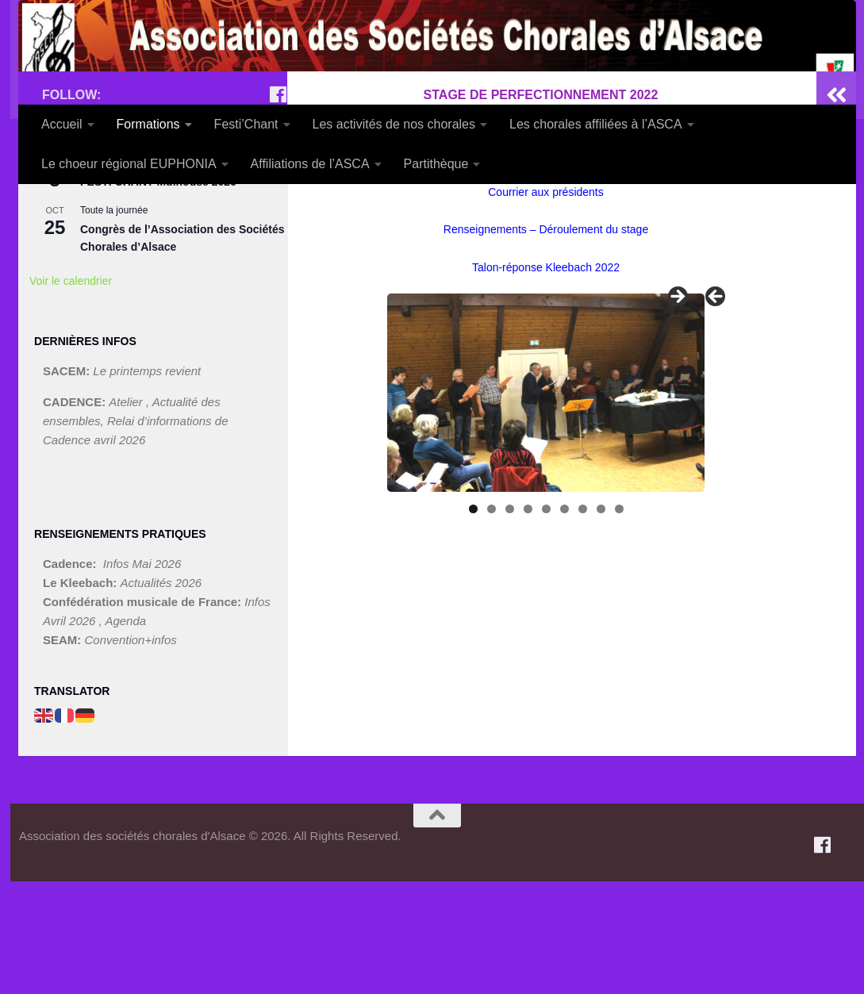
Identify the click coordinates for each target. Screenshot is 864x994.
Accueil (62, 124)
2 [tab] (491, 621)
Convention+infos (131, 752)
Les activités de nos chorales (394, 124)
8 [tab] (601, 621)
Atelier (127, 513)
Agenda (125, 733)
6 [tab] (564, 621)
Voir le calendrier (70, 393)
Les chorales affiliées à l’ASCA (595, 124)
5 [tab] (546, 621)
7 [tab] (582, 621)
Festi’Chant (246, 124)
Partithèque (436, 164)
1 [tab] (473, 621)
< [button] (716, 410)
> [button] (677, 410)
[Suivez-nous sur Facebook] (277, 207)
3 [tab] (509, 621)
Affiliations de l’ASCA (310, 164)
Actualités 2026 (161, 695)
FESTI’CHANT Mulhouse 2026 (158, 294)
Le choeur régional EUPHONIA (129, 164)
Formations (148, 124)
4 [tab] (528, 621)
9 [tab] (619, 621)
